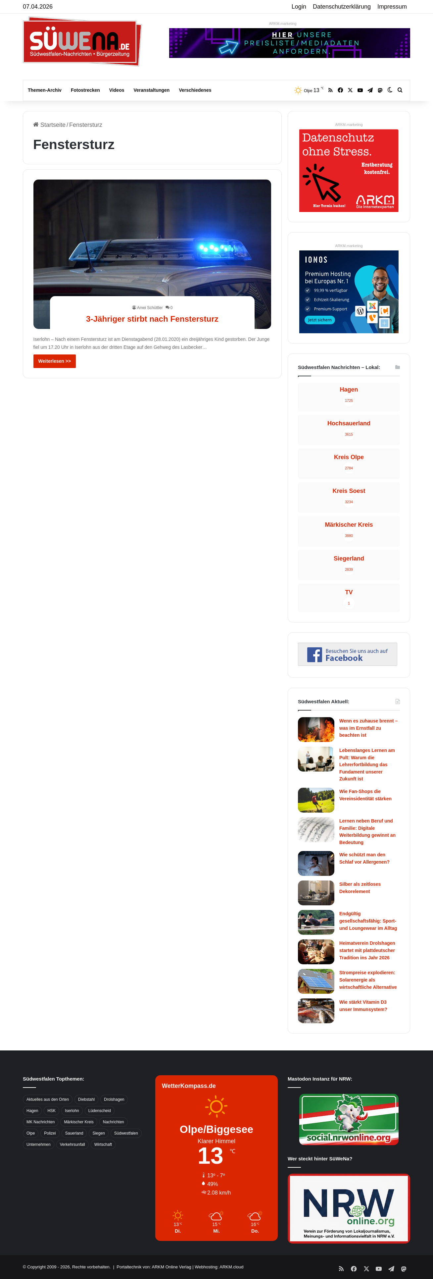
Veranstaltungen (152, 90)
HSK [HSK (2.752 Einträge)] (51, 1110)
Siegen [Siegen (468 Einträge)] (98, 1133)
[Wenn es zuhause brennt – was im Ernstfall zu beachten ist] (316, 729)
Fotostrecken (85, 90)
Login (299, 6)
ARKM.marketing (282, 24)
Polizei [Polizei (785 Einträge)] (50, 1133)
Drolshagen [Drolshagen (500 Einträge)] (114, 1099)
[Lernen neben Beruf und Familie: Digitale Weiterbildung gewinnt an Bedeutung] (316, 829)
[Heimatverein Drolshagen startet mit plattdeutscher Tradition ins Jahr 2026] (316, 951)
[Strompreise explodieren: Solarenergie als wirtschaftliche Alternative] (316, 981)
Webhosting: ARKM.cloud (219, 1266)
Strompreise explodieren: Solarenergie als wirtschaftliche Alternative (368, 979)
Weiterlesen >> (54, 361)
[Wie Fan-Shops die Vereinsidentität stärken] (316, 800)
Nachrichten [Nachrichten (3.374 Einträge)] (113, 1122)
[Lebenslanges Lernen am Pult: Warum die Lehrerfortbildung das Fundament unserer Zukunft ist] (316, 759)
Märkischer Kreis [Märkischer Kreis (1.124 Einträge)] (78, 1122)
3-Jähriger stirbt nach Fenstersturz (152, 318)
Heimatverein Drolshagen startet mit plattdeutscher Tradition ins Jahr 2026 (367, 950)
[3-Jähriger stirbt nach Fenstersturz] (152, 254)
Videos (116, 90)
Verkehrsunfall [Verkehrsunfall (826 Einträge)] (72, 1144)
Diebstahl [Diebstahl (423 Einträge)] (86, 1099)
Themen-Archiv (45, 90)
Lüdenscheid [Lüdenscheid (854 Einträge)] (99, 1110)
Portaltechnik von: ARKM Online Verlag (154, 1266)
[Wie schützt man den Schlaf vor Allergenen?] (316, 863)
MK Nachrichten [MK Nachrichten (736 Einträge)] (40, 1122)
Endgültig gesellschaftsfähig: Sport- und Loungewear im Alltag (368, 921)
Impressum (392, 6)
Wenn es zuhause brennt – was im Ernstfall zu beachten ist (368, 728)
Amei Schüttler (150, 307)
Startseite (49, 125)
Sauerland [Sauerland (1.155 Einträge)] (74, 1133)
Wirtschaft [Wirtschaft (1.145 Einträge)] (103, 1144)
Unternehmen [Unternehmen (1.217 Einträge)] (38, 1144)
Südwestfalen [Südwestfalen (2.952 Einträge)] (126, 1133)
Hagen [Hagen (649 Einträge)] (32, 1110)
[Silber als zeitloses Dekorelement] (316, 892)
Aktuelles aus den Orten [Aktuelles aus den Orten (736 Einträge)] (47, 1099)
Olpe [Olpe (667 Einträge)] (30, 1133)
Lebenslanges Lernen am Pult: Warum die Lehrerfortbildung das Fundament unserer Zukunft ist (367, 764)
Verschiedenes (195, 90)
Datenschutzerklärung (342, 6)
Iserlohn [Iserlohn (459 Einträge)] (72, 1110)
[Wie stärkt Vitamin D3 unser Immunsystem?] (316, 1010)
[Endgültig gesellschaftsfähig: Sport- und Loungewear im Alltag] (316, 922)
